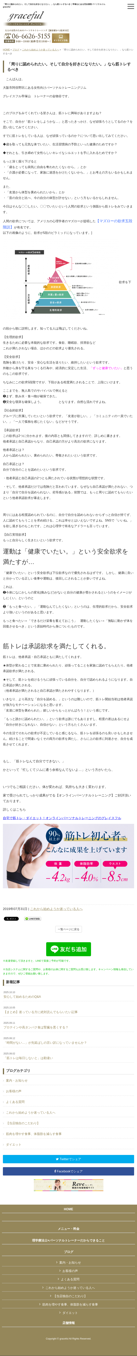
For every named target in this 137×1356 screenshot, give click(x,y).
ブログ (15, 49)
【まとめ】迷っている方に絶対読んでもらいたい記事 (40, 1010)
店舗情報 (68, 1323)
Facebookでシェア (68, 1171)
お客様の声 (13, 1091)
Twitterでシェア (68, 1159)
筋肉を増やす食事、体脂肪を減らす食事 (34, 1134)
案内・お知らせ (17, 1080)
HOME (6, 49)
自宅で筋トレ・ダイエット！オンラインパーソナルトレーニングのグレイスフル (62, 818)
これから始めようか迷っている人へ (40, 49)
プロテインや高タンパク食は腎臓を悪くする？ (35, 1025)
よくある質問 (15, 1102)
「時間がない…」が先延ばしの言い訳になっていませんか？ (45, 1040)
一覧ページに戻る (68, 929)
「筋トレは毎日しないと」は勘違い (28, 1056)
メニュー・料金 (68, 1228)
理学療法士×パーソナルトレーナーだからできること (68, 1240)
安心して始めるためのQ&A (22, 994)
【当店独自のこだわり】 (23, 1123)
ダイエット (13, 1144)
